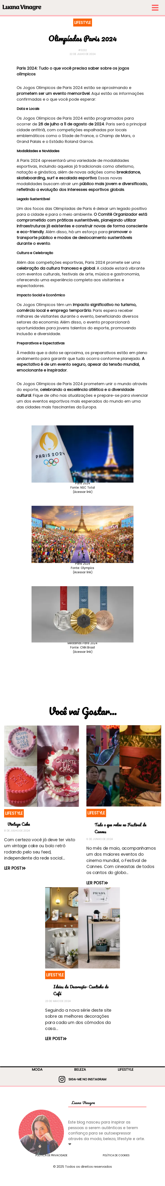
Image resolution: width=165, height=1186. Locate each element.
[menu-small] (104, 7)
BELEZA (80, 1069)
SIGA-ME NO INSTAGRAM (82, 1079)
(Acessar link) (82, 492)
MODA (37, 1069)
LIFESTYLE (125, 1069)
